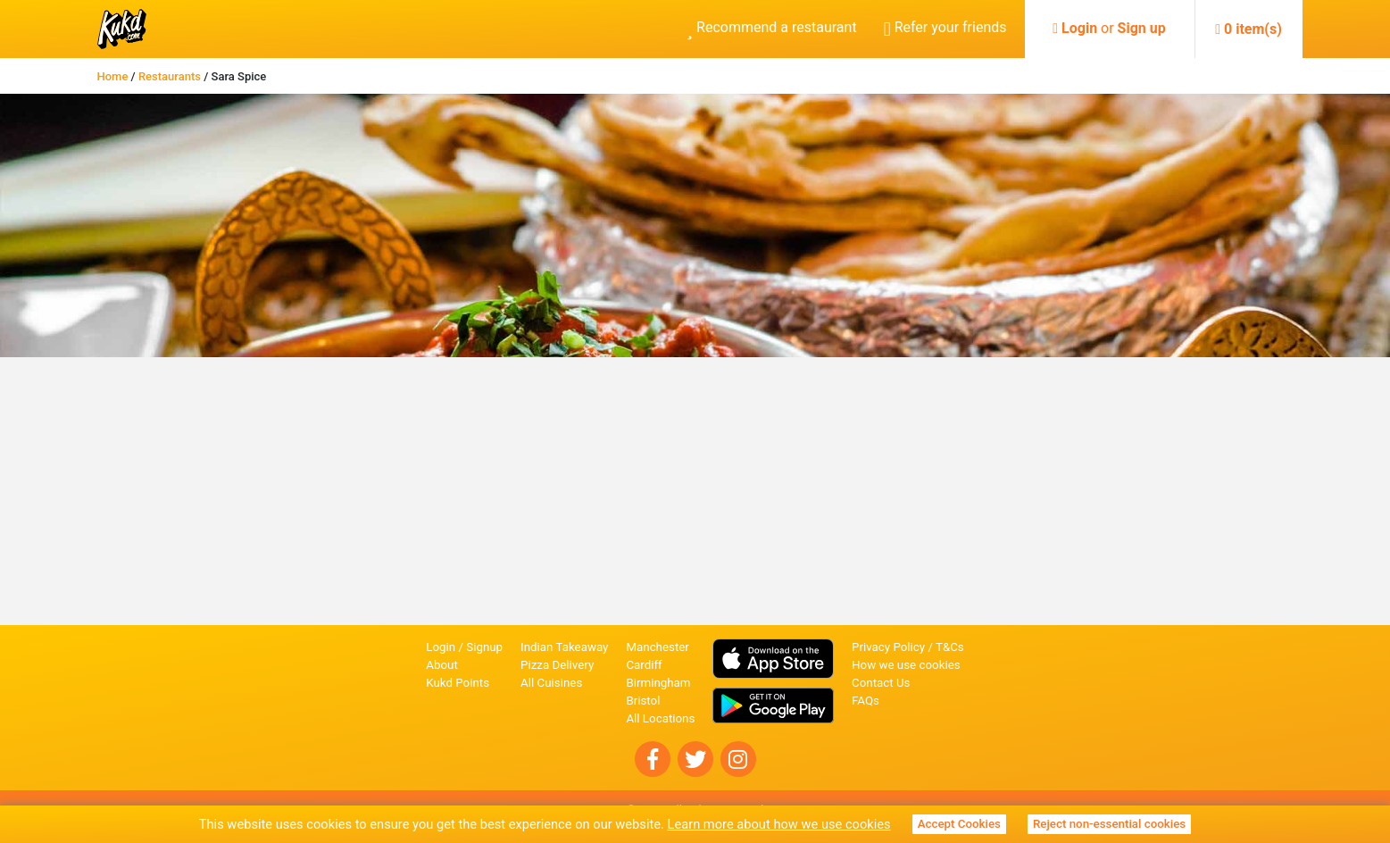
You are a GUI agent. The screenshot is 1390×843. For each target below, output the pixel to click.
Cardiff (644, 665)
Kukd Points (457, 682)
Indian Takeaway (564, 647)
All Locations (660, 718)
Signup (484, 647)
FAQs (865, 700)
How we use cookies (906, 665)
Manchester (657, 647)
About (442, 665)
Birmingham (658, 682)
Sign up (1142, 28)
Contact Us (881, 682)
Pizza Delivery (557, 665)
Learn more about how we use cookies (779, 824)
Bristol (643, 700)
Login (1079, 28)
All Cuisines (551, 682)
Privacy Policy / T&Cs (908, 647)
